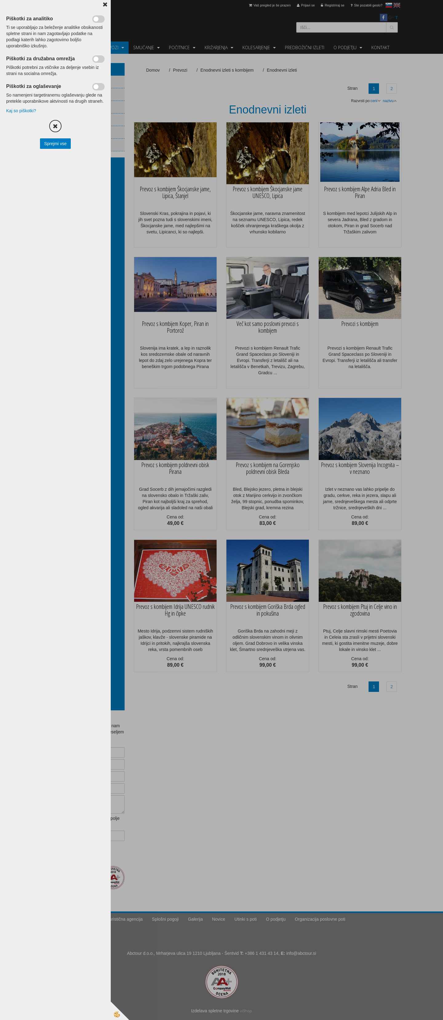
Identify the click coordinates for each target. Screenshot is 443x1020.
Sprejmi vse (55, 143)
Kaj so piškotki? (21, 110)
